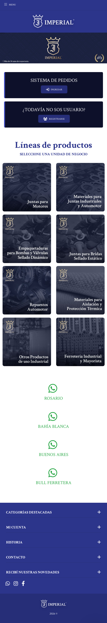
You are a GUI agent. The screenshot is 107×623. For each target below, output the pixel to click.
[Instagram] (16, 584)
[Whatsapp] (8, 584)
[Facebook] (23, 584)
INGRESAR (54, 89)
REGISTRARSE (54, 118)
